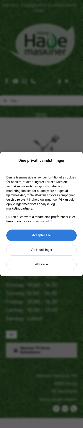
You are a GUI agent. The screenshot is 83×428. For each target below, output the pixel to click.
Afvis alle (41, 264)
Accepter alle (41, 235)
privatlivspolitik (42, 221)
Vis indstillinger (41, 250)
